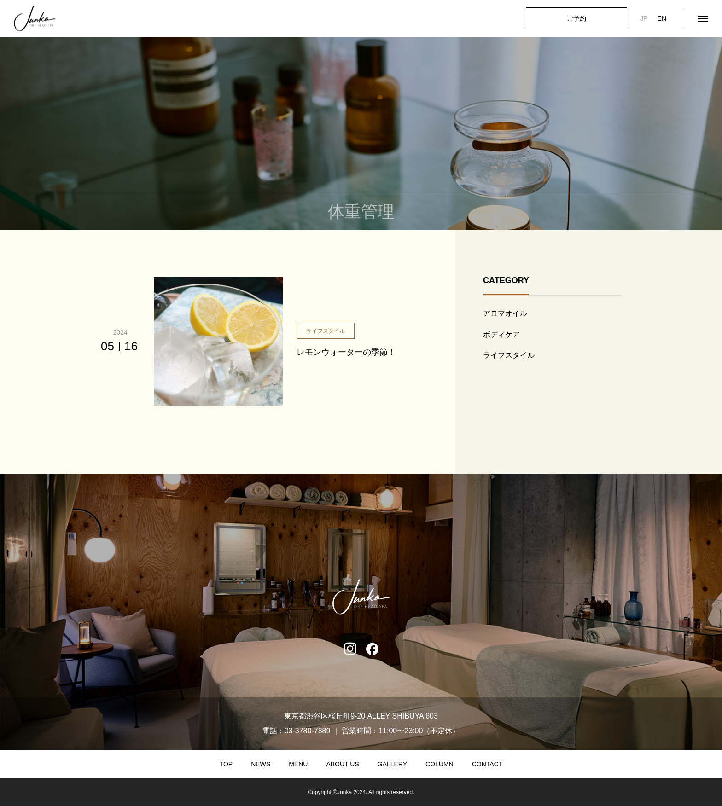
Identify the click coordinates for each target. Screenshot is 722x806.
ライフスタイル (509, 355)
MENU (298, 764)
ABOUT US (342, 764)
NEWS (260, 764)
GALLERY (392, 764)
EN (662, 18)
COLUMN (439, 764)
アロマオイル (505, 313)
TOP (226, 764)
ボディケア (501, 334)
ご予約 (576, 18)
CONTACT (487, 764)
